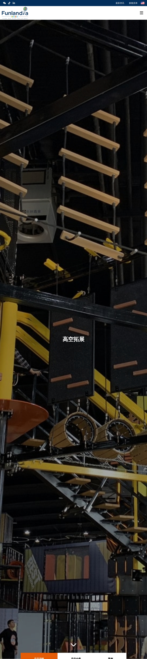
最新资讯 (120, 3)
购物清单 (133, 3)
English (142, 3)
